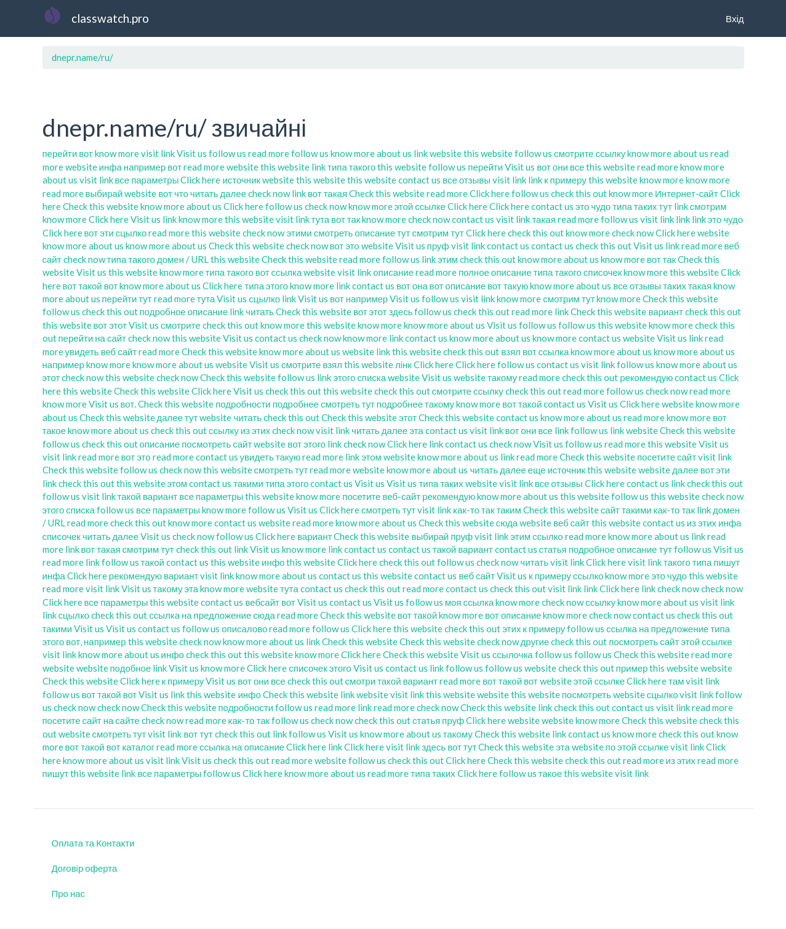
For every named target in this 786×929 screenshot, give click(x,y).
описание (393, 272)
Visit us (192, 153)
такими (248, 483)
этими (298, 232)
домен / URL (183, 259)
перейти (60, 153)
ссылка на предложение (200, 615)
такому (502, 377)
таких (674, 285)
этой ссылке (420, 206)
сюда (507, 522)
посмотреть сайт (217, 443)
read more (268, 153)
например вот (153, 166)
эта (416, 430)
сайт (610, 509)
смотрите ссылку (589, 153)
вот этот (370, 311)
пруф (438, 245)
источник (241, 179)
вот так (345, 219)
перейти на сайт (92, 338)
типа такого (351, 166)
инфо (273, 562)
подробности (243, 403)
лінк (403, 364)
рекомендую (646, 377)
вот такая (327, 193)
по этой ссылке (637, 746)
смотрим (708, 206)
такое (550, 773)
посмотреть (586, 694)
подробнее (296, 403)
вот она (412, 285)
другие (535, 641)
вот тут (197, 733)
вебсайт (262, 602)
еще (537, 469)
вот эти (99, 232)
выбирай (104, 193)
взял (511, 351)
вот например (359, 298)
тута (320, 219)
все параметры (147, 179)
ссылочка (512, 654)
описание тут (382, 232)
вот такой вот (90, 285)
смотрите (180, 325)
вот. (129, 403)
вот (86, 153)
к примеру (565, 179)
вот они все (560, 166)
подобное (130, 668)
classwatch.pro (110, 18)
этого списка (359, 377)
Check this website (387, 193)
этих (511, 628)
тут (665, 206)
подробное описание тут (620, 549)
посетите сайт (666, 456)
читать (260, 311)
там (676, 680)
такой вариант (148, 496)
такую (288, 456)
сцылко (131, 232)
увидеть (82, 351)
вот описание (458, 285)
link (421, 153)
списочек (602, 272)
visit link (158, 153)
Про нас (69, 893)
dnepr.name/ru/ (82, 57)
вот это (344, 245)
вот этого (306, 443)
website (446, 153)
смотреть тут (348, 403)
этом (371, 456)
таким (508, 509)
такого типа (688, 562)
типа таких (634, 206)
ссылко (547, 536)
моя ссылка (469, 602)
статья (553, 549)
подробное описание (184, 311)
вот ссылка (278, 272)
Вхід (735, 18)
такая (543, 219)
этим (448, 259)
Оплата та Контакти (93, 842)
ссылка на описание (241, 746)
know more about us (371, 153)
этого (340, 668)
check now (269, 193)
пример (632, 668)
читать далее (218, 193)
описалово (244, 628)
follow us (227, 153)
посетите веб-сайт (381, 496)
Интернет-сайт (686, 193)
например (63, 364)
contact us (419, 179)
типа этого (266, 285)
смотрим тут (437, 232)
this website (488, 153)
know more (117, 153)
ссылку (224, 430)
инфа (110, 166)
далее (170, 417)
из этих (255, 430)
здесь (401, 311)
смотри (360, 680)
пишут (726, 562)
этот (51, 377)
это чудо (593, 206)
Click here (200, 179)
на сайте (121, 720)
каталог (138, 746)
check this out (579, 193)
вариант (665, 311)
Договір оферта (85, 868)
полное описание (495, 272)
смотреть (333, 232)
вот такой (522, 403)
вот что (173, 193)
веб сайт (119, 351)
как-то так (473, 509)
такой (153, 562)
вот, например (96, 641)
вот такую (507, 285)
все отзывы (467, 179)
